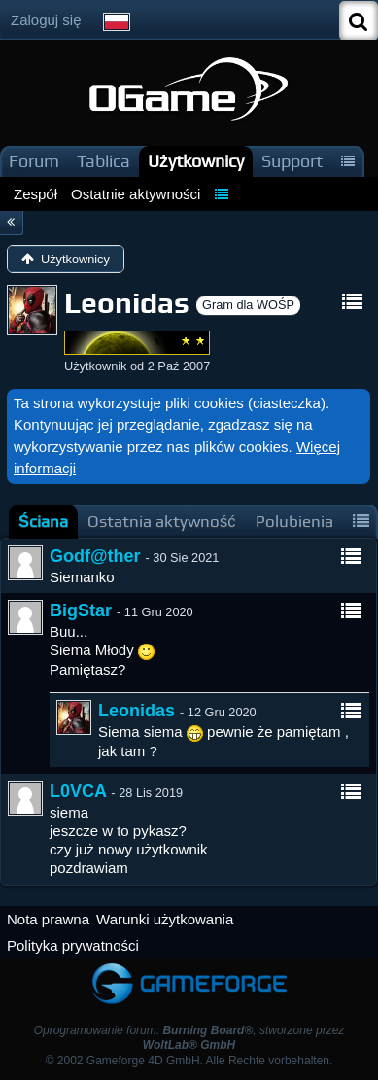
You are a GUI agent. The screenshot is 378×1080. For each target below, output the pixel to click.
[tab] (43, 522)
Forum (34, 161)
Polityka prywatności (73, 945)
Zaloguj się (46, 20)
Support (292, 161)
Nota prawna (48, 919)
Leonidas (136, 710)
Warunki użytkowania (164, 919)
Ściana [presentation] (43, 521)
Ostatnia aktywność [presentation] (161, 521)
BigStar (81, 610)
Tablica (103, 161)
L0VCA (78, 791)
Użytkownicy (196, 161)
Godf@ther (95, 556)
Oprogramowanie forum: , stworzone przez (189, 1038)
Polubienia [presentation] (294, 521)
